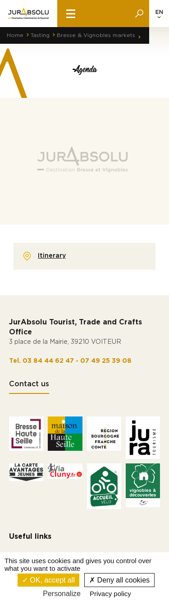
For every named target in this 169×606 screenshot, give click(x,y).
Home (15, 35)
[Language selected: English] (159, 13)
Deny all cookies (119, 580)
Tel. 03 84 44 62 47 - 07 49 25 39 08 (70, 361)
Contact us (29, 384)
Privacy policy (110, 593)
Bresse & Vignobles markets (96, 35)
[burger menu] (70, 13)
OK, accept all (48, 580)
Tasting (40, 35)
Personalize (62, 593)
